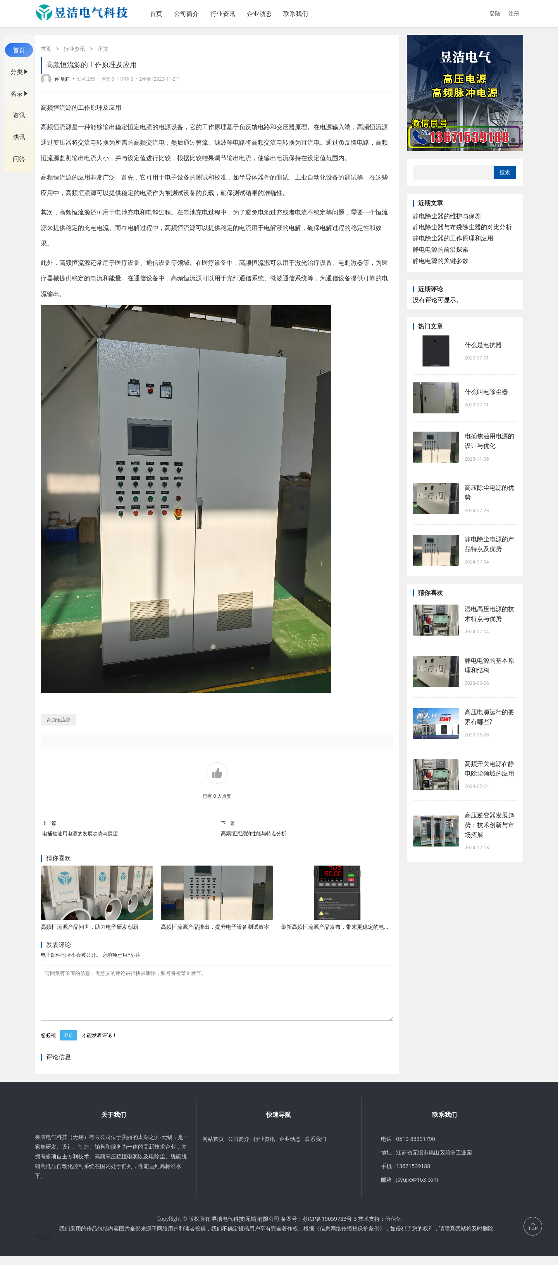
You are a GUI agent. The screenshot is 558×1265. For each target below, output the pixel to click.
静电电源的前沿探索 (440, 249)
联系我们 (295, 13)
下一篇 (228, 823)
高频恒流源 (56, 107)
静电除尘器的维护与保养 (447, 216)
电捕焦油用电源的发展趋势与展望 (80, 833)
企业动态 (259, 13)
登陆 (494, 13)
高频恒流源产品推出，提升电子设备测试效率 (215, 926)
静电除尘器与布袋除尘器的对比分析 (462, 227)
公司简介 (186, 13)
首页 (156, 13)
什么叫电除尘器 (486, 391)
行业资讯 (222, 13)
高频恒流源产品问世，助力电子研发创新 (89, 926)
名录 (16, 93)
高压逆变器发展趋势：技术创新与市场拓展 (489, 825)
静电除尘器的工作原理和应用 (453, 238)
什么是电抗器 (483, 344)
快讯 (19, 137)
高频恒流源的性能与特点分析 (253, 833)
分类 (16, 71)
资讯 (19, 115)
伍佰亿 (393, 1228)
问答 (19, 158)
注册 (513, 13)
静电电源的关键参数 (440, 260)
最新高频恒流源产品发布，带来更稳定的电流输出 (340, 926)
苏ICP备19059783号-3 (330, 1228)
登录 (68, 1044)
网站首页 (213, 1148)
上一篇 (49, 823)
